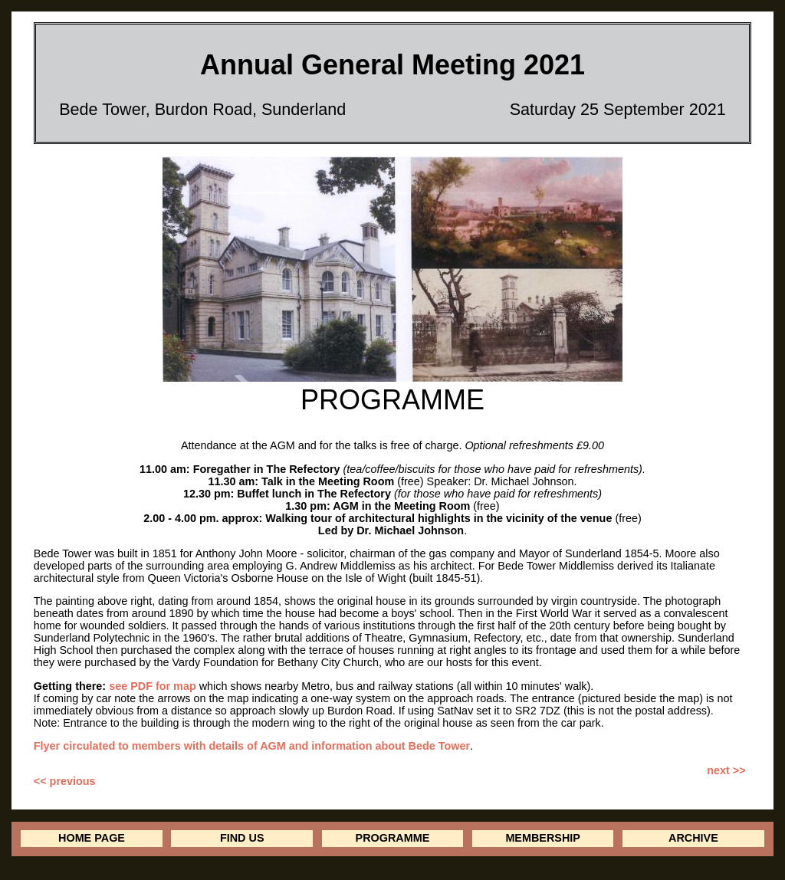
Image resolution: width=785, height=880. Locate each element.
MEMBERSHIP (542, 838)
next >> (726, 770)
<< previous (65, 781)
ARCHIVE (693, 838)
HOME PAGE (91, 838)
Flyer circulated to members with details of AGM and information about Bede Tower (252, 746)
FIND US (242, 838)
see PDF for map (152, 686)
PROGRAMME (393, 838)
